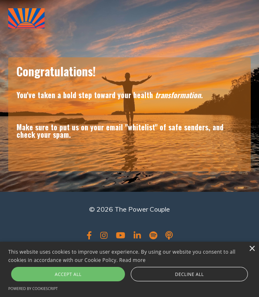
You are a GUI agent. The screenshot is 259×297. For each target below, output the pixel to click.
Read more (132, 260)
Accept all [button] (68, 274)
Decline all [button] (189, 274)
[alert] (129, 269)
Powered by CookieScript (33, 288)
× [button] (252, 249)
